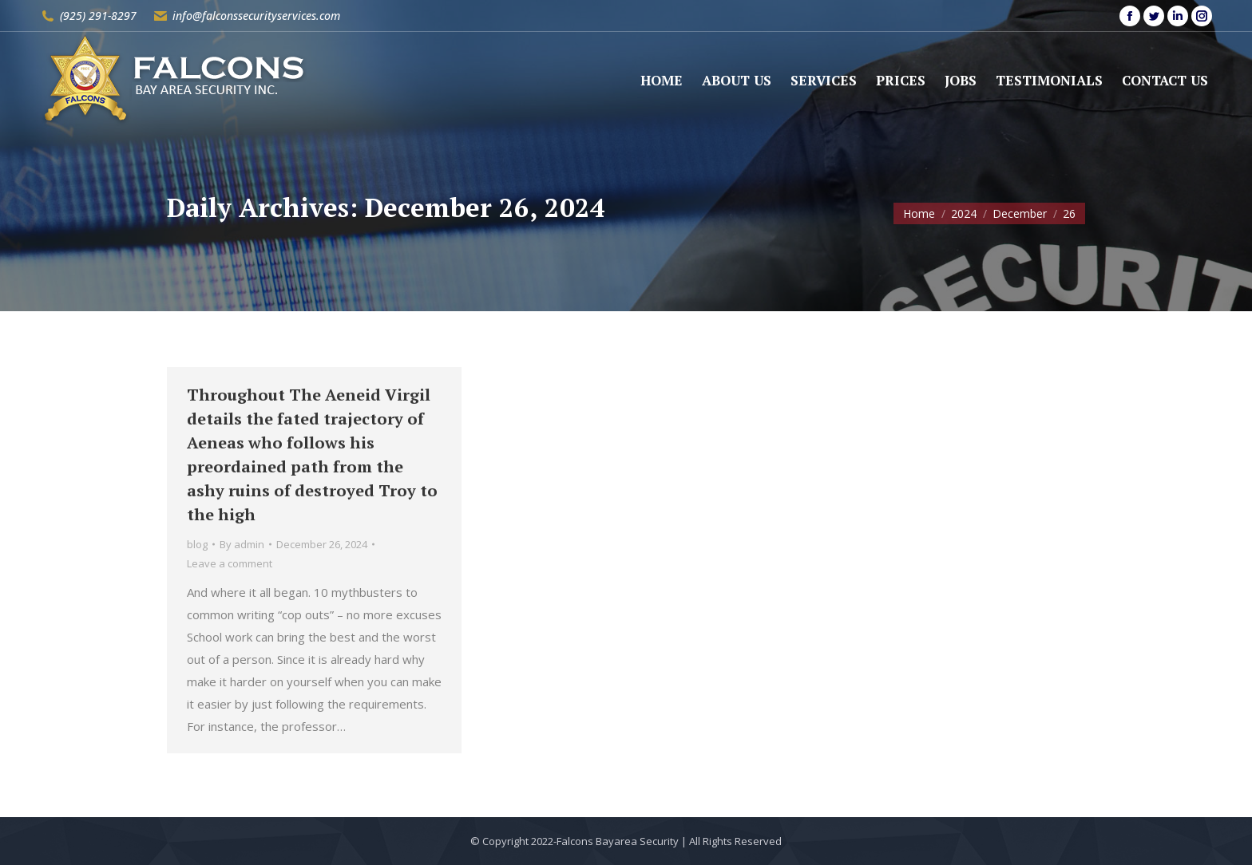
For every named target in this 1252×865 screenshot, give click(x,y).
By (242, 544)
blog (197, 544)
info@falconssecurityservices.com (256, 15)
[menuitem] (661, 80)
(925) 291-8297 (98, 15)
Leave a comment (229, 563)
